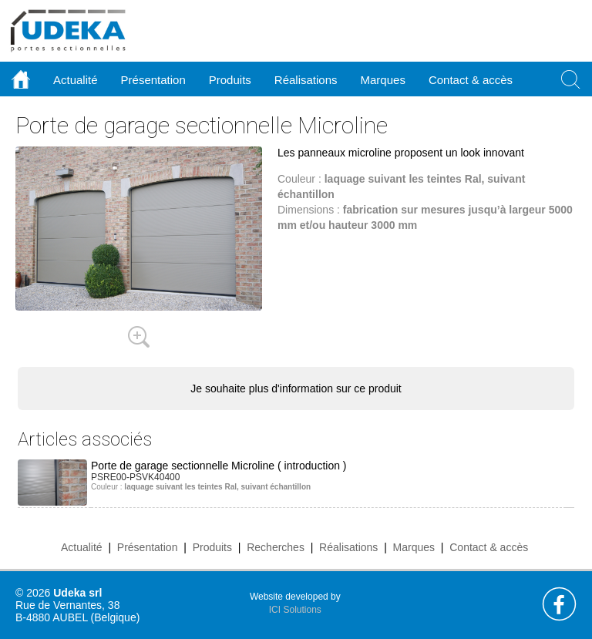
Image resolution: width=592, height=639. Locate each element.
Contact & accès (471, 79)
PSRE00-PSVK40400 (135, 477)
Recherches (275, 547)
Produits (212, 547)
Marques (414, 547)
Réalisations (348, 547)
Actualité (82, 547)
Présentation (147, 547)
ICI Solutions (295, 609)
